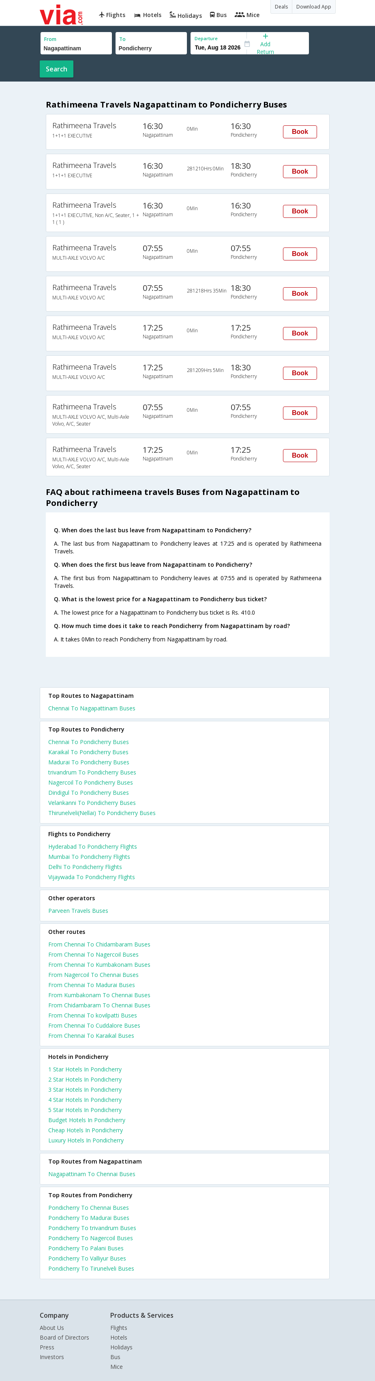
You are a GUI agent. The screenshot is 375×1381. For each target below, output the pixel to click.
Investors (52, 1357)
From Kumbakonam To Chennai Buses (99, 995)
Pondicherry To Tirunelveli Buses (91, 1268)
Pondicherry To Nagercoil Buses (90, 1238)
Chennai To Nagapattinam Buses (91, 708)
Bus (115, 1357)
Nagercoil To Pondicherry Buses (90, 782)
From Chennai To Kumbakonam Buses (99, 964)
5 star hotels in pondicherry (85, 1110)
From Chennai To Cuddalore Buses (94, 1025)
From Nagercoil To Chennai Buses (93, 975)
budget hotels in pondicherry (86, 1120)
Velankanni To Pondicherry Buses (92, 803)
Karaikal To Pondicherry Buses (88, 752)
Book (300, 131)
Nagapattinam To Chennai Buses (91, 1174)
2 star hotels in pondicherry (85, 1079)
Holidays (121, 1347)
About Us (52, 1328)
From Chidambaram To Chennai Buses (99, 1005)
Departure (206, 38)
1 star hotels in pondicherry (85, 1069)
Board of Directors (64, 1337)
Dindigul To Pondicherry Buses (88, 792)
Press (47, 1347)
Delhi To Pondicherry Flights (85, 867)
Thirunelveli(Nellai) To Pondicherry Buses (102, 813)
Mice (116, 1366)
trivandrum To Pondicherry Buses (92, 772)
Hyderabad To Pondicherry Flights (92, 846)
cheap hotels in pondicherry (85, 1130)
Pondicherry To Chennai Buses (88, 1207)
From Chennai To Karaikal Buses (91, 1035)
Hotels (118, 1337)
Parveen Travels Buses (78, 910)
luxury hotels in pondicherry (86, 1140)
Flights (118, 1328)
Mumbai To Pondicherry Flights (89, 856)
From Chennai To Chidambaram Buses (99, 944)
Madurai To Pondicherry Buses (88, 762)
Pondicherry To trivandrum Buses (92, 1228)
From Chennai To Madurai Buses (91, 985)
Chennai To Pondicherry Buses (88, 742)
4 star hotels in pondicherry (85, 1100)
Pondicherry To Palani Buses (86, 1248)
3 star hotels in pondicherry (85, 1089)
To (122, 39)
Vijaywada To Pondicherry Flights (91, 877)
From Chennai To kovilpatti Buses (92, 1015)
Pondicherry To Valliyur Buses (87, 1258)
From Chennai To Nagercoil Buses (93, 954)
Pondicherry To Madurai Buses (88, 1218)
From (50, 39)
